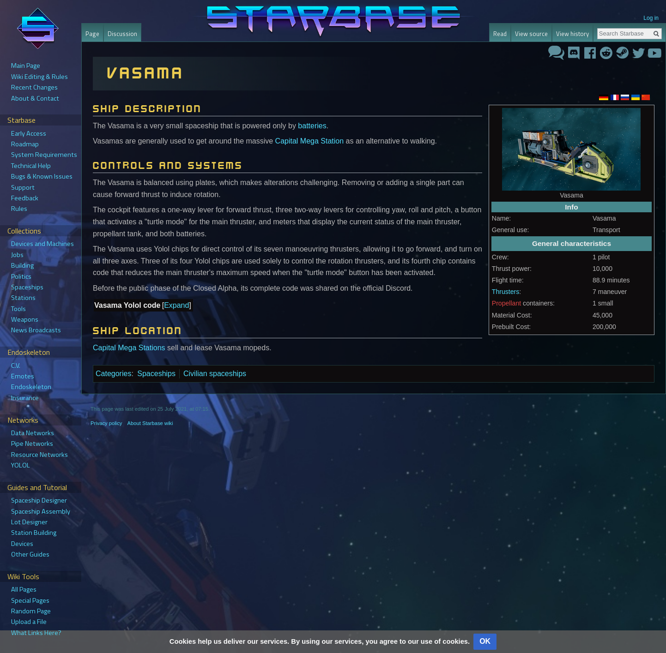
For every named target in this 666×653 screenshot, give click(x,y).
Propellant (506, 303)
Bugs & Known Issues (42, 176)
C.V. (15, 365)
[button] (176, 306)
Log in (651, 18)
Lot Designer (29, 522)
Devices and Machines (42, 244)
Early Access (28, 133)
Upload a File (29, 622)
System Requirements (44, 155)
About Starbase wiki (150, 423)
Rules (19, 209)
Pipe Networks (32, 443)
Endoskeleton (31, 387)
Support (23, 187)
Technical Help (31, 166)
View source (531, 33)
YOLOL (20, 465)
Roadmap (25, 144)
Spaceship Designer (39, 500)
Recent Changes (34, 87)
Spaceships (156, 373)
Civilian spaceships (214, 373)
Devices (22, 544)
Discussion (122, 33)
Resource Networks (39, 454)
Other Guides (30, 554)
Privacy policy (106, 423)
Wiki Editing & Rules (39, 77)
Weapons (24, 319)
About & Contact (35, 98)
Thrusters (505, 291)
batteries (312, 126)
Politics (21, 276)
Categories (113, 373)
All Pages (23, 589)
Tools (18, 309)
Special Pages (30, 600)
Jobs (17, 255)
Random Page (31, 611)
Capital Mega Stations (129, 348)
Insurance (25, 398)
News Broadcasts (36, 330)
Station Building (33, 532)
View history (572, 33)
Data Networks (32, 433)
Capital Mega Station (309, 141)
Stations (23, 298)
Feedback (24, 198)
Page (92, 33)
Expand (176, 305)
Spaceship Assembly (40, 511)
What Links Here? (36, 633)
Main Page (25, 65)
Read (500, 33)
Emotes (22, 376)
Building (22, 265)
